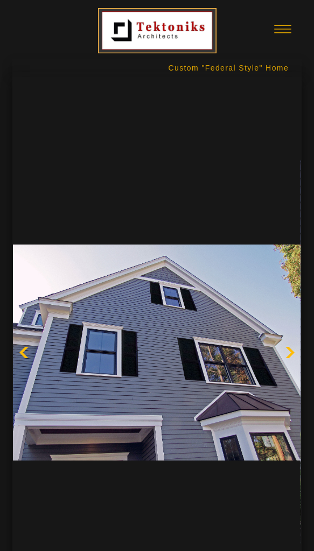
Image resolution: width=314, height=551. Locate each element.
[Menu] (282, 29)
